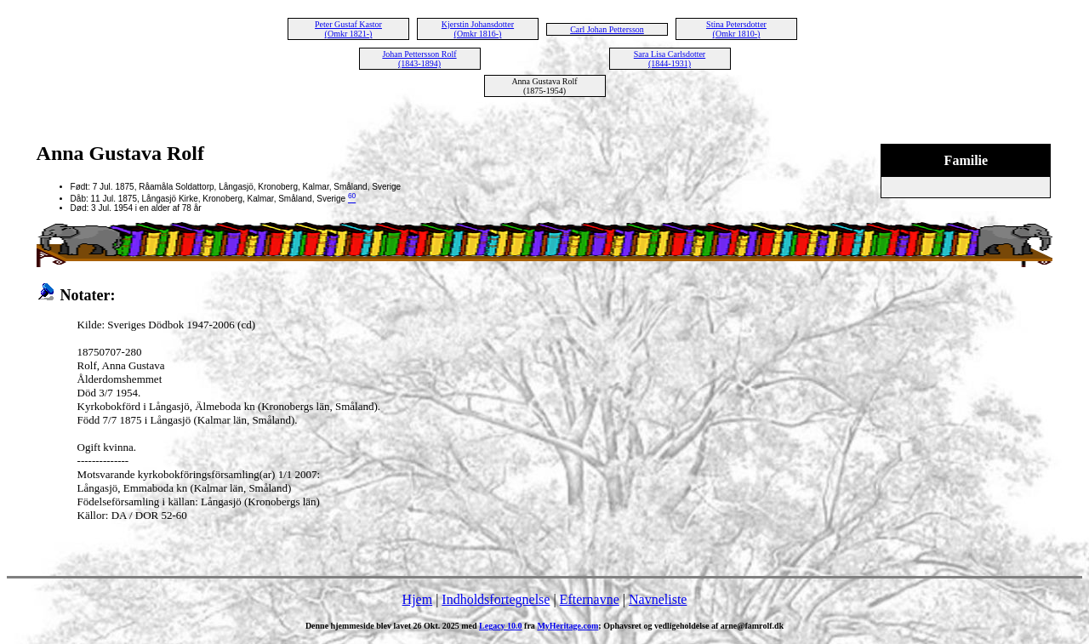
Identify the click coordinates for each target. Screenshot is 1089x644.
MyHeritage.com (567, 625)
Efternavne (589, 599)
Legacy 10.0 (500, 625)
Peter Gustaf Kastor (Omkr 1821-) (348, 29)
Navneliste (658, 599)
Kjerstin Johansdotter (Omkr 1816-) (478, 29)
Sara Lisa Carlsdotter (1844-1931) (669, 58)
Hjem (417, 599)
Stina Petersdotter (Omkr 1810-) (736, 29)
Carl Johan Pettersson (607, 29)
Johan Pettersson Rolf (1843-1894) (419, 58)
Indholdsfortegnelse (496, 599)
